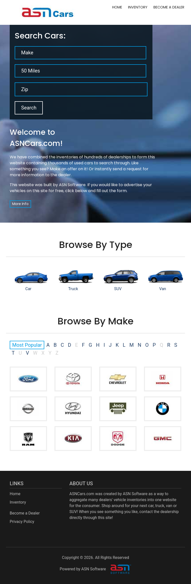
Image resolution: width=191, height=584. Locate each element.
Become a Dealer (168, 7)
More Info (20, 203)
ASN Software (72, 185)
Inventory (137, 7)
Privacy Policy (22, 521)
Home (117, 7)
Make (27, 53)
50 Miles (30, 71)
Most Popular (27, 345)
